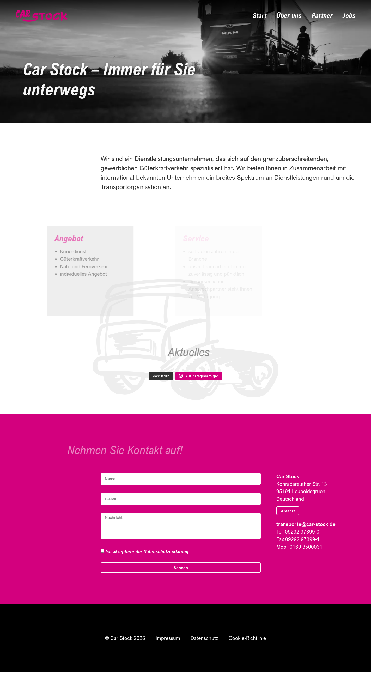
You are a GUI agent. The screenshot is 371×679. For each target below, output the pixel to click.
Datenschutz (205, 638)
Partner (324, 15)
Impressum (170, 638)
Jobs (349, 15)
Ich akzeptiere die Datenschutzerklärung (146, 551)
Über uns (294, 15)
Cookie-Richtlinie (245, 638)
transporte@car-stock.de (306, 524)
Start (267, 15)
